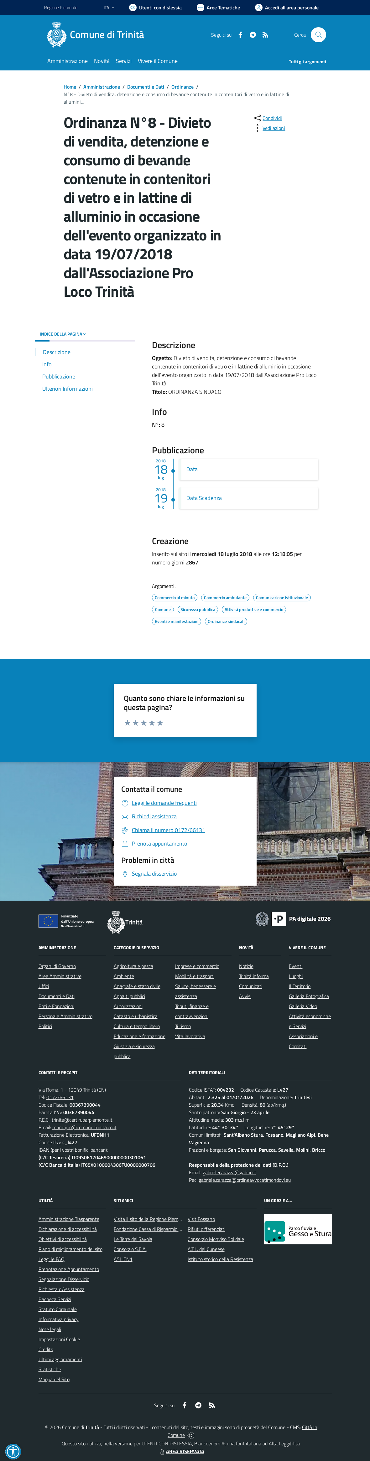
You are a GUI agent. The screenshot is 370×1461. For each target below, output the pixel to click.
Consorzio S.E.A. (130, 1249)
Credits (46, 1349)
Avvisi (245, 996)
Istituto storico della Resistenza (220, 1259)
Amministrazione (101, 86)
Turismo (183, 1026)
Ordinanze (182, 86)
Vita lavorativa (190, 1036)
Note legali (50, 1329)
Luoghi (296, 976)
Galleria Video (303, 1006)
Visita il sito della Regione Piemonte (151, 1219)
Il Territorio (299, 986)
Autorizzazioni (128, 1006)
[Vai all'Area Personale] (287, 7)
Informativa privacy (59, 1319)
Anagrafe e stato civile (137, 986)
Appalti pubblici (129, 996)
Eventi (295, 966)
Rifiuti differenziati (206, 1229)
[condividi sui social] (267, 118)
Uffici (44, 986)
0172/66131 (60, 1097)
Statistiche (50, 1369)
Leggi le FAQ (52, 1259)
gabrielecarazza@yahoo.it (229, 1172)
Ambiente (124, 976)
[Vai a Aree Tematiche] (218, 7)
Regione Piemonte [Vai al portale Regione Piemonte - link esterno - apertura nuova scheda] (60, 7)
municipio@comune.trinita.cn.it (84, 1127)
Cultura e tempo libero (137, 1026)
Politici (45, 1026)
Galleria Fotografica (309, 996)
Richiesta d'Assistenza (62, 1289)
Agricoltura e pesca (133, 966)
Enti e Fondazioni (56, 1006)
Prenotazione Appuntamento (69, 1269)
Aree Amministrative (60, 976)
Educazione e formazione (139, 1036)
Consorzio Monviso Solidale (216, 1239)
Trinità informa (254, 976)
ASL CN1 (123, 1259)
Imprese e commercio (197, 966)
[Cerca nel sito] (318, 34)
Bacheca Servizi (55, 1299)
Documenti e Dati (145, 86)
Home (70, 86)
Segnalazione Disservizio (64, 1279)
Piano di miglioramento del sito (70, 1249)
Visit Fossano (201, 1219)
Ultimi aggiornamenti (60, 1359)
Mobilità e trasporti (194, 976)
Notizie (246, 966)
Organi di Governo (57, 966)
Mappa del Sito (54, 1379)
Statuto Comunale (58, 1309)
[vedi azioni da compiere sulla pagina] (268, 128)
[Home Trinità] (98, 35)
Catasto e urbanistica (136, 1016)
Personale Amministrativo (65, 1016)
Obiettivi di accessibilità (63, 1239)
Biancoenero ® (209, 1443)
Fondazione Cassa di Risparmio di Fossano (157, 1229)
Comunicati (250, 986)
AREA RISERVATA (181, 1451)
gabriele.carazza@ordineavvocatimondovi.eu (245, 1180)
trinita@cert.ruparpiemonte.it (82, 1120)
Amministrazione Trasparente (69, 1219)
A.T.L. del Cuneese (206, 1249)
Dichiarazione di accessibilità (68, 1229)
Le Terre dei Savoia (133, 1239)
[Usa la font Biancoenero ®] (155, 7)
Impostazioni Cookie (59, 1339)
